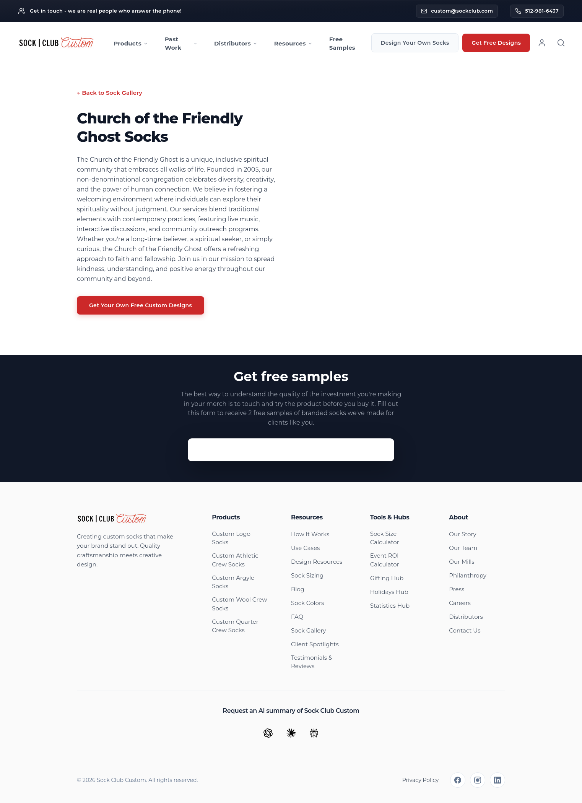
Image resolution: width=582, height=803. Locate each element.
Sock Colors (307, 603)
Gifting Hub (387, 578)
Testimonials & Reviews (311, 662)
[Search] (561, 43)
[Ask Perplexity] (314, 733)
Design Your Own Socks (415, 42)
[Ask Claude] (291, 733)
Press (456, 589)
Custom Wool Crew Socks (239, 604)
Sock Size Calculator (384, 538)
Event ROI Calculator (384, 560)
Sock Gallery (308, 630)
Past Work (181, 44)
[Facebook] (457, 780)
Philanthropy (467, 575)
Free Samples (342, 44)
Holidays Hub (389, 591)
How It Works (310, 534)
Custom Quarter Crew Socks (235, 626)
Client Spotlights (315, 644)
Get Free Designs (496, 42)
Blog (297, 589)
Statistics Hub (390, 605)
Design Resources (316, 561)
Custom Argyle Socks (233, 582)
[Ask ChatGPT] (268, 733)
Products (131, 43)
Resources (293, 43)
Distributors (235, 43)
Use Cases (305, 548)
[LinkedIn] (497, 780)
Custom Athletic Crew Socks (235, 560)
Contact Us (464, 630)
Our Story (462, 534)
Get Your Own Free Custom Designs (140, 305)
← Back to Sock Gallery (109, 92)
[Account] (542, 43)
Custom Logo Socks (231, 538)
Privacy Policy (420, 780)
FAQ (297, 616)
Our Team (463, 548)
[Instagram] (477, 780)
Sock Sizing (307, 575)
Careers (460, 603)
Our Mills (461, 561)
